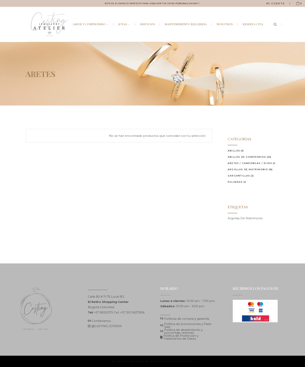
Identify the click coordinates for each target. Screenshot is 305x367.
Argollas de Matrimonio (248, 169)
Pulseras (235, 182)
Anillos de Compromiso (247, 157)
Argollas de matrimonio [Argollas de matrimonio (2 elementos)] (245, 218)
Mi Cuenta (275, 3)
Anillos (234, 150)
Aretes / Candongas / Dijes (250, 163)
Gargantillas (239, 175)
